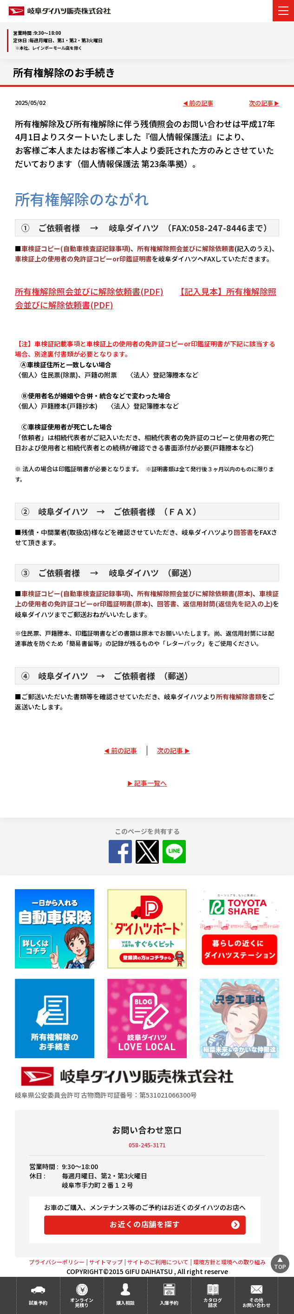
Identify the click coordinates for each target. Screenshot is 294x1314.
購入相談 (125, 1302)
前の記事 (201, 103)
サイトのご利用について (158, 1262)
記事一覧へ (150, 782)
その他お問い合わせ (256, 1302)
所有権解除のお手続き (64, 72)
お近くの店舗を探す (145, 1223)
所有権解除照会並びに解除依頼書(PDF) (89, 291)
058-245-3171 (147, 1145)
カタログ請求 (212, 1302)
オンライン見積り (81, 1302)
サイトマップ (106, 1262)
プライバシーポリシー (57, 1262)
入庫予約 (169, 1302)
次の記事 (261, 103)
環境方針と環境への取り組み (229, 1262)
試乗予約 (38, 1302)
